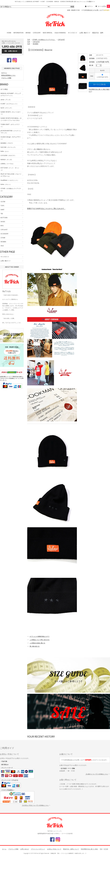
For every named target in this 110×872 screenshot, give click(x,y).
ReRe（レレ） (5, 151)
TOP (28, 40)
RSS (101, 849)
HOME (9, 33)
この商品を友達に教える (37, 643)
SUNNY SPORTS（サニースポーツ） (11, 113)
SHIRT (2, 210)
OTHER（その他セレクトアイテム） (43, 40)
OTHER (3, 238)
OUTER (3, 202)
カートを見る (104, 6)
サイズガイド (72, 33)
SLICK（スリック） (7, 108)
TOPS (2, 206)
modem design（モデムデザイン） (11, 138)
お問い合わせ (24, 849)
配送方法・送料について (71, 849)
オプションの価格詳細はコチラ (39, 636)
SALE (2, 246)
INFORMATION (18, 33)
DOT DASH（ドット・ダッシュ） (10, 169)
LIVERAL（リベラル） (7, 164)
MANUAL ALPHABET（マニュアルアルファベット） (11, 94)
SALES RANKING (60, 33)
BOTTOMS (4, 218)
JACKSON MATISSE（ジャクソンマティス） (11, 132)
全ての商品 (4, 89)
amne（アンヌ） (6, 100)
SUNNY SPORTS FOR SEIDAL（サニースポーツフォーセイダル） (11, 119)
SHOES (3, 222)
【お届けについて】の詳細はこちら (96, 774)
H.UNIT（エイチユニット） (9, 104)
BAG (2, 226)
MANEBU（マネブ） (7, 143)
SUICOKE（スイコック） (8, 147)
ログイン (90, 6)
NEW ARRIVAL (47, 33)
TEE (2, 214)
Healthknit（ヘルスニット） (10, 180)
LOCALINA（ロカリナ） (8, 155)
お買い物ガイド (84, 33)
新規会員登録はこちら (8, 75)
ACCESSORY (4, 234)
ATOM (106, 849)
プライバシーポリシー (38, 849)
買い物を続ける (35, 646)
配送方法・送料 (97, 33)
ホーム (4, 849)
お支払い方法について (54, 849)
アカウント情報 (6, 78)
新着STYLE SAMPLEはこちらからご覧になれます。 (46, 208)
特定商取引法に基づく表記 (89, 849)
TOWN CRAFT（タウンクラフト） (10, 125)
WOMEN (35, 44)
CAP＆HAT (61, 40)
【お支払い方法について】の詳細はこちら (35, 805)
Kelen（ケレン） (6, 184)
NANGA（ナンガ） (7, 160)
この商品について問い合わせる (39, 640)
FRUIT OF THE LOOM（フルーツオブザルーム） (11, 175)
